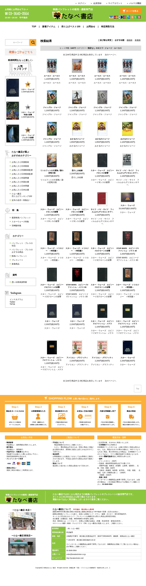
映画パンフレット (19, 256)
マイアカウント (115, 3)
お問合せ (90, 26)
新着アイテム (48, 26)
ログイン (82, 3)
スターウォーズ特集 (20, 222)
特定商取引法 (107, 26)
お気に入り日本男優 (20, 186)
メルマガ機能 (135, 3)
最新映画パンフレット (21, 218)
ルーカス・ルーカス (52, 76)
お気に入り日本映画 (20, 166)
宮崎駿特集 (16, 225)
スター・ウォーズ (128, 205)
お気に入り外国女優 (20, 182)
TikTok (12, 304)
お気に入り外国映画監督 (22, 170)
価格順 (129, 40)
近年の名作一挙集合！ (21, 200)
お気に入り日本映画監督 (22, 174)
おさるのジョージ (77, 139)
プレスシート (17, 260)
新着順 (138, 40)
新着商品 (15, 264)
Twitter (12, 302)
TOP (34, 26)
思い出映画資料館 (19, 282)
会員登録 (97, 3)
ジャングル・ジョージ (52, 107)
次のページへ (110, 55)
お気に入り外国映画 (20, 162)
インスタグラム (16, 299)
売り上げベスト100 (70, 26)
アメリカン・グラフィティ (77, 358)
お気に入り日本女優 (20, 190)
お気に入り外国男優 (20, 178)
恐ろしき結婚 (77, 170)
